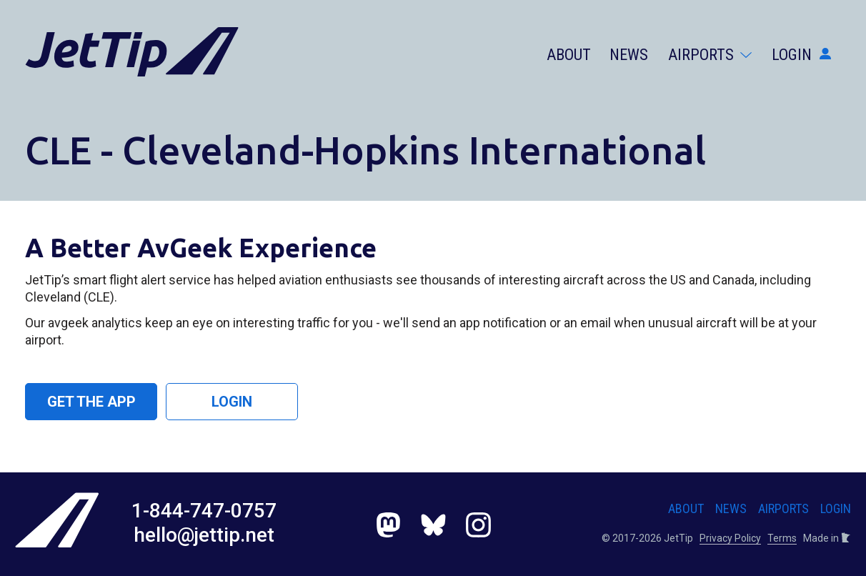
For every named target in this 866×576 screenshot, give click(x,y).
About (569, 55)
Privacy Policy (730, 538)
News (628, 55)
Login (801, 55)
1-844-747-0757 (204, 510)
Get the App (91, 401)
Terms (782, 538)
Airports (710, 55)
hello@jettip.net (204, 535)
